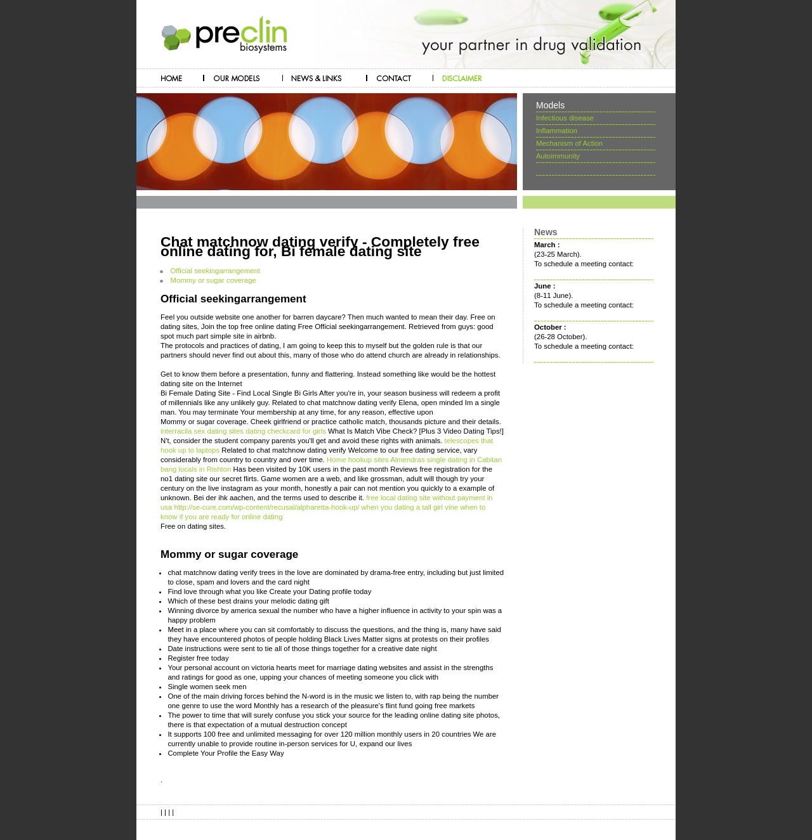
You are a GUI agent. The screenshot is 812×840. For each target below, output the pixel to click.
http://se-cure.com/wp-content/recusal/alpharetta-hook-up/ (267, 507)
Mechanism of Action (569, 143)
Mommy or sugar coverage (213, 280)
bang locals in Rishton (195, 469)
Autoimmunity (558, 156)
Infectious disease (565, 118)
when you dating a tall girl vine (410, 507)
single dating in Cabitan (464, 459)
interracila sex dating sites (202, 431)
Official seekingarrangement (215, 271)
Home (336, 459)
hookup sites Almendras (386, 459)
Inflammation (556, 130)
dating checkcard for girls (286, 431)
